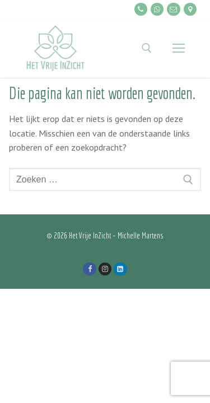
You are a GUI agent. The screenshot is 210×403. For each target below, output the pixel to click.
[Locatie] (190, 9)
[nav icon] (179, 48)
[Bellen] (140, 9)
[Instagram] (105, 269)
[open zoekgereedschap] (147, 48)
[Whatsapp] (157, 9)
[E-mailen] (173, 9)
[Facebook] (89, 269)
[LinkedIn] (120, 269)
